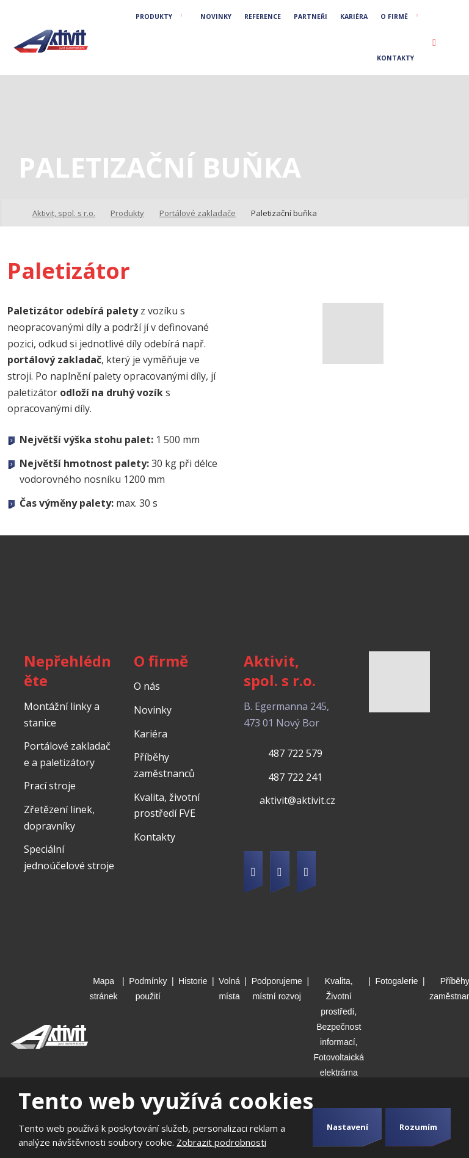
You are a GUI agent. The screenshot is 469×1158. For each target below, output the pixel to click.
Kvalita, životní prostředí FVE (167, 805)
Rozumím (418, 1126)
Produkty (154, 16)
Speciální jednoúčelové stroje (69, 857)
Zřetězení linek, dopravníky (59, 818)
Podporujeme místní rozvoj (277, 988)
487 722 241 (295, 777)
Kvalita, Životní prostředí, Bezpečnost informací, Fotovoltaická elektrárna (339, 1026)
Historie (192, 981)
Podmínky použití (148, 988)
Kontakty (395, 58)
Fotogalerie (397, 981)
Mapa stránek (104, 988)
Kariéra (354, 16)
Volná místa (229, 988)
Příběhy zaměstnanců (164, 765)
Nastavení (347, 1126)
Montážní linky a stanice (62, 714)
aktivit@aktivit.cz (297, 800)
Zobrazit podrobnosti (221, 1142)
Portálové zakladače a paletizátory (67, 754)
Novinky (215, 16)
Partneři (310, 16)
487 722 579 (295, 753)
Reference (262, 16)
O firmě (394, 16)
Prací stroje (50, 785)
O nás (147, 686)
